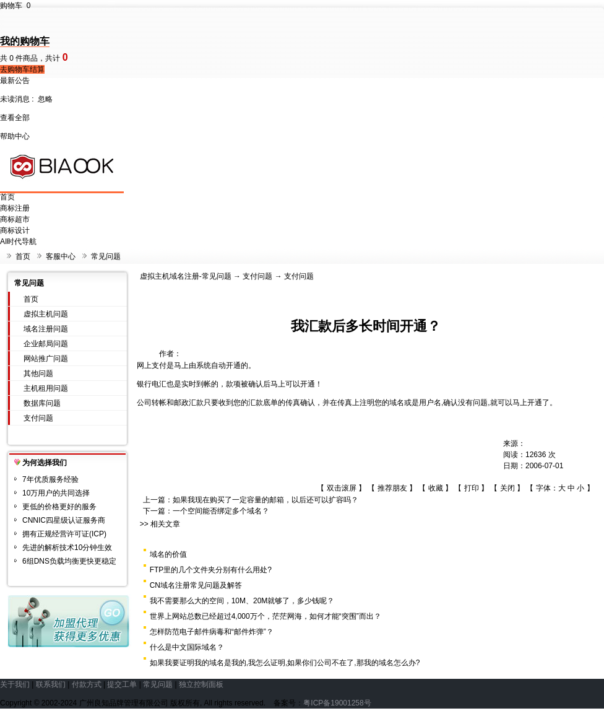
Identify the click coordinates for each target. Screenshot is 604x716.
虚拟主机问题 (46, 314)
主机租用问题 (46, 388)
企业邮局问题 (46, 343)
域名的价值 (168, 554)
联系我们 (51, 684)
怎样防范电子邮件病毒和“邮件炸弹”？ (212, 631)
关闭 (507, 488)
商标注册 (15, 208)
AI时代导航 (18, 241)
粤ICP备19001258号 (337, 703)
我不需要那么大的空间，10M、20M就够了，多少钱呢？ (242, 600)
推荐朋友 (392, 488)
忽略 (45, 99)
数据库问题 (42, 403)
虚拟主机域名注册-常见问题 (185, 276)
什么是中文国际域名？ (187, 647)
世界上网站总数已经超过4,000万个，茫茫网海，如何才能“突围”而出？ (265, 616)
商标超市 (15, 219)
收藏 (435, 488)
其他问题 (38, 373)
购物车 (15, 5)
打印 (471, 488)
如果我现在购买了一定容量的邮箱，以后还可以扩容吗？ (265, 500)
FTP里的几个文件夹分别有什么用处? (211, 569)
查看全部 (15, 117)
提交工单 (122, 684)
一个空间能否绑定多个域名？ (221, 511)
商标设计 (15, 230)
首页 (7, 197)
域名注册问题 (46, 329)
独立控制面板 (201, 684)
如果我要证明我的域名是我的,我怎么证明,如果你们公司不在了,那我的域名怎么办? (285, 662)
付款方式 (86, 684)
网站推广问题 (46, 358)
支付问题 (38, 418)
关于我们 (15, 684)
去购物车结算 (22, 69)
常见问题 (106, 256)
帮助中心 (15, 136)
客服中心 (61, 256)
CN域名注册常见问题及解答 (196, 585)
